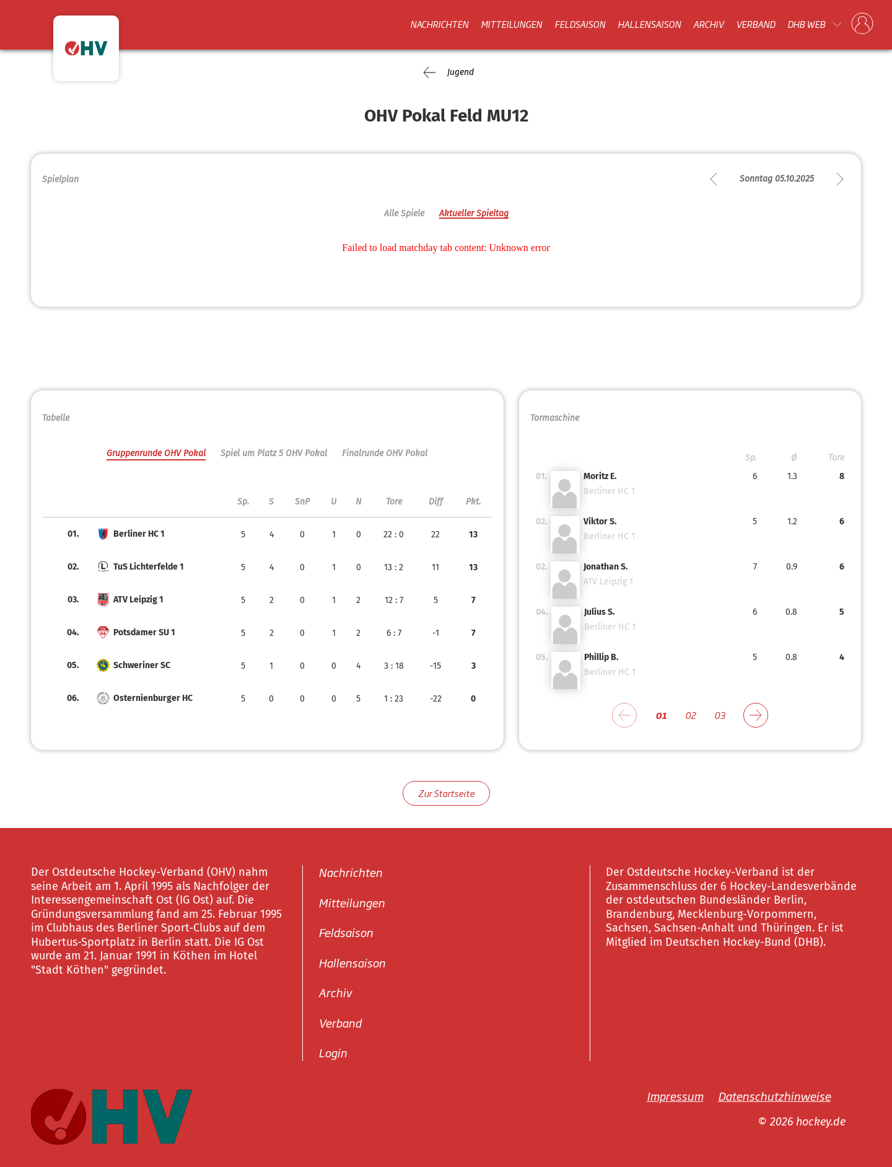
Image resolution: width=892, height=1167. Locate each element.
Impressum (675, 1096)
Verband (755, 24)
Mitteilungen (511, 24)
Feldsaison (579, 24)
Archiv (708, 24)
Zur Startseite (446, 792)
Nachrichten (439, 24)
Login (332, 1052)
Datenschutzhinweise (774, 1096)
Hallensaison (649, 24)
